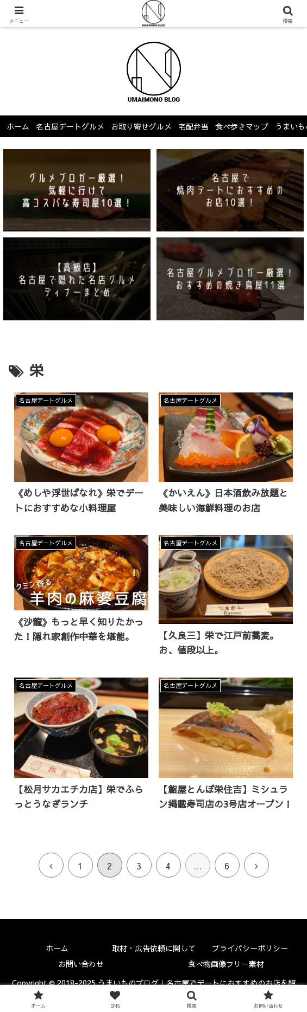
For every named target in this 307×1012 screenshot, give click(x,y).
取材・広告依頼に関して (154, 948)
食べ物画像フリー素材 (226, 963)
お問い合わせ (81, 963)
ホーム (57, 948)
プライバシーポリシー (250, 948)
